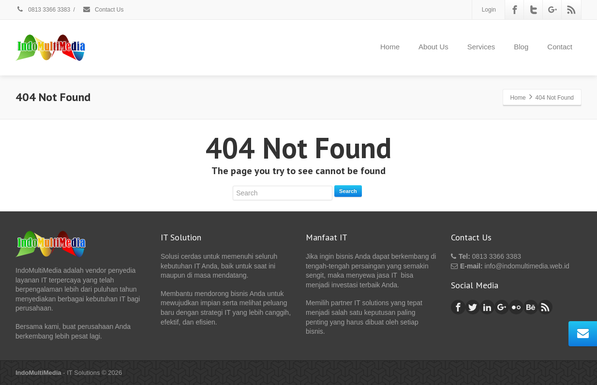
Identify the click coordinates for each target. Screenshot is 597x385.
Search (348, 191)
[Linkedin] (487, 307)
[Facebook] (514, 9)
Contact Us (103, 9)
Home (390, 47)
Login (489, 9)
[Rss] (571, 9)
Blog (521, 47)
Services (481, 47)
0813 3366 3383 (42, 9)
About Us (433, 47)
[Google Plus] (552, 9)
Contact (559, 47)
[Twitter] (533, 9)
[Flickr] (516, 307)
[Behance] (530, 307)
